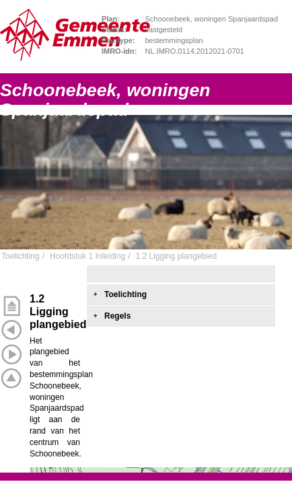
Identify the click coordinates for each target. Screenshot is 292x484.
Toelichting (20, 256)
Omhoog (11, 378)
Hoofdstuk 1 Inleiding (87, 256)
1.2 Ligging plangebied (176, 256)
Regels (117, 316)
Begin (11, 306)
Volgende (11, 354)
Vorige (11, 330)
